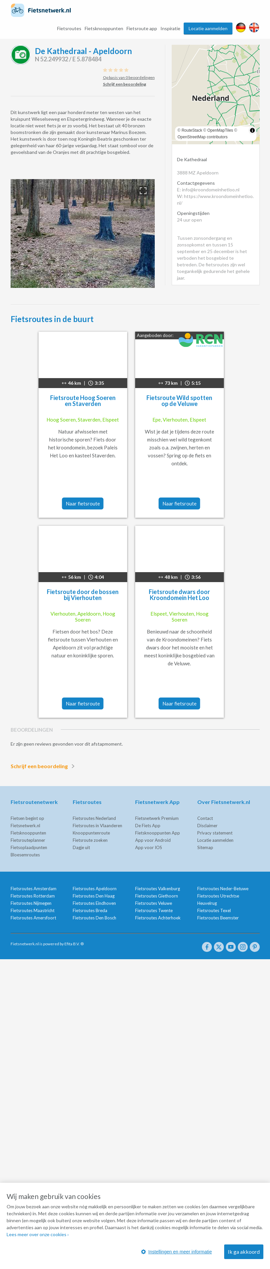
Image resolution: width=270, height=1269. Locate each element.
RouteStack (192, 130)
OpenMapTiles (220, 130)
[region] (216, 94)
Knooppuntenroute (91, 832)
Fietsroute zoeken (90, 840)
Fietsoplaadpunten (29, 847)
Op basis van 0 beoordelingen (129, 77)
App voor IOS (148, 847)
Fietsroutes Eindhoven (94, 903)
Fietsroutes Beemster (218, 917)
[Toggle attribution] (252, 130)
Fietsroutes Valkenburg (157, 888)
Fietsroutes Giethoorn (156, 896)
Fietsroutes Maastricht (32, 910)
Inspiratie (170, 28)
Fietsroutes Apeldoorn (95, 888)
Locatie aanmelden (208, 28)
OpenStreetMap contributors (203, 137)
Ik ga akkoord (244, 1251)
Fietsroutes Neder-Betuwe (222, 888)
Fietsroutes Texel (214, 910)
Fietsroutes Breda (90, 910)
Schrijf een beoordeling (44, 766)
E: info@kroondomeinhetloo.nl (208, 189)
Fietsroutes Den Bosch (94, 917)
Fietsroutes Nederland (94, 818)
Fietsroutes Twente (154, 910)
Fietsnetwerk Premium (157, 818)
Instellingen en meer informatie (176, 1251)
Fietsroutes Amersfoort (33, 917)
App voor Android (153, 840)
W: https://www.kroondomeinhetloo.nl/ (215, 199)
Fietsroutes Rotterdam (33, 896)
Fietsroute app (142, 28)
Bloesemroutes (25, 854)
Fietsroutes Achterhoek (158, 917)
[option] (83, 233)
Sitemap (205, 847)
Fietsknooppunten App (157, 832)
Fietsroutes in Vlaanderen (97, 825)
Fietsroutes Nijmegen (31, 903)
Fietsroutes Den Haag (94, 896)
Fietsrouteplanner (28, 840)
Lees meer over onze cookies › (38, 1234)
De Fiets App (147, 825)
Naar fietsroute (83, 503)
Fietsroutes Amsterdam (33, 888)
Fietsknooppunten (104, 28)
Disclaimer (207, 825)
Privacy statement (214, 832)
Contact (205, 818)
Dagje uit (81, 847)
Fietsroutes (69, 28)
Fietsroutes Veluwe (153, 903)
